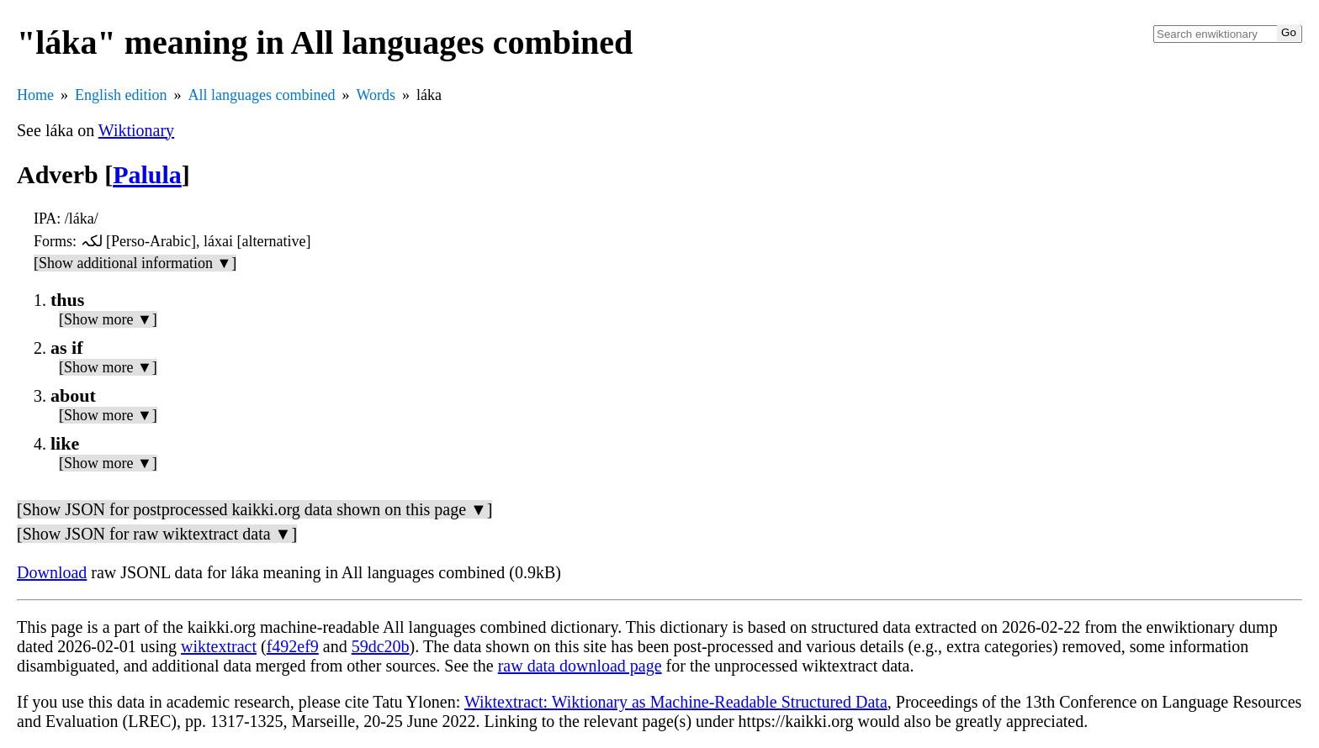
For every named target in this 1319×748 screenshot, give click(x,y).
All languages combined (262, 95)
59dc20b (381, 646)
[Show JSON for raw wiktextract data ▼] (157, 533)
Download (52, 572)
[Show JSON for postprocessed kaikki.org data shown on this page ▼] (254, 509)
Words (375, 95)
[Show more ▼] (108, 319)
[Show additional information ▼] (135, 263)
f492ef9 (293, 646)
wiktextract (219, 646)
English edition (121, 95)
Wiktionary (136, 130)
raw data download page (580, 665)
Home (35, 95)
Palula (147, 174)
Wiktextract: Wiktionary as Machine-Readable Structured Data (675, 702)
